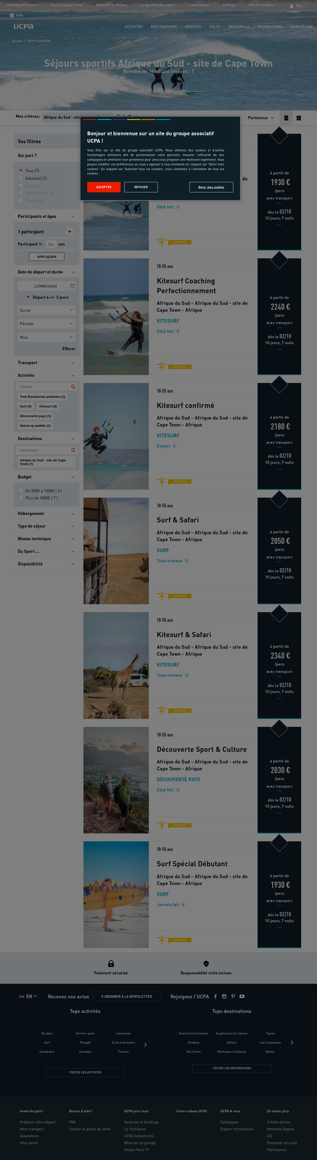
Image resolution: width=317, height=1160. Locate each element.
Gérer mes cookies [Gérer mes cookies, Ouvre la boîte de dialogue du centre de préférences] (211, 187)
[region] (160, 158)
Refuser (141, 187)
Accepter (103, 187)
